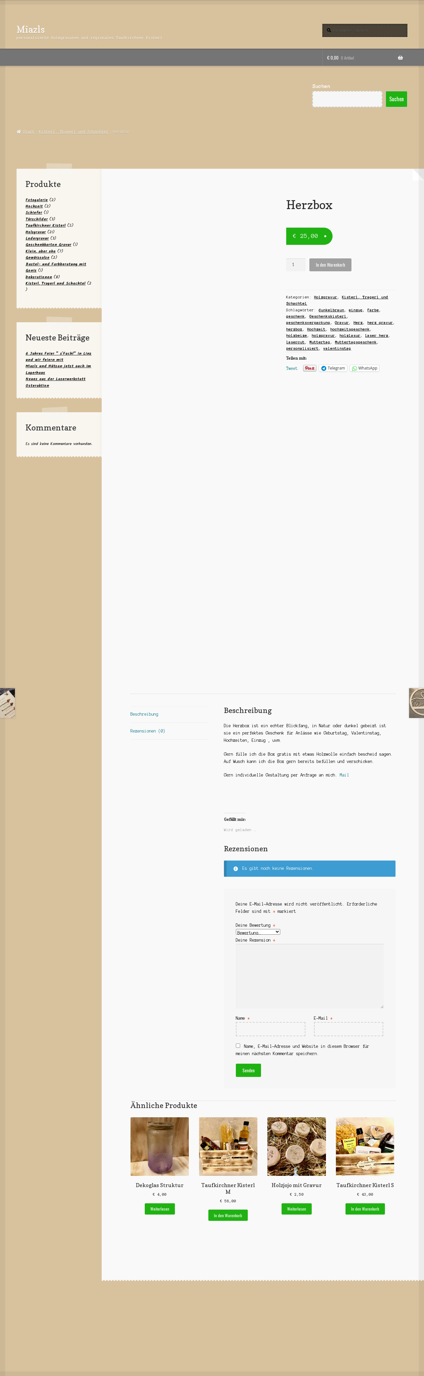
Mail (345, 775)
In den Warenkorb (330, 264)
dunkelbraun (331, 310)
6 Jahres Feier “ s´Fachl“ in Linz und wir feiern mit (58, 356)
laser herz (376, 335)
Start (29, 132)
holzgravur (323, 335)
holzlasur (350, 335)
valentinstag (337, 348)
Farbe (373, 310)
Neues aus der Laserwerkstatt (55, 379)
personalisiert (302, 348)
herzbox (294, 329)
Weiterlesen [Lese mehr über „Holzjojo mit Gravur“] (296, 1209)
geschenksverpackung (308, 323)
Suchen (321, 86)
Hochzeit (316, 329)
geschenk (295, 316)
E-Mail (323, 1018)
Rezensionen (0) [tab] (148, 731)
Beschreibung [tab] (144, 714)
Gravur (342, 323)
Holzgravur (325, 297)
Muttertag (319, 342)
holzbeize (296, 335)
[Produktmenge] (295, 264)
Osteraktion (37, 385)
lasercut (295, 342)
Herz (358, 323)
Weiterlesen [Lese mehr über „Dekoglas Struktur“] (159, 1209)
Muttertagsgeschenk (356, 342)
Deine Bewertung (255, 925)
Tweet (292, 368)
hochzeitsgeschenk (350, 329)
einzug (356, 310)
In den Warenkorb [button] (228, 1215)
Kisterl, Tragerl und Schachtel (74, 132)
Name (243, 1018)
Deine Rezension (255, 940)
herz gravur (380, 323)
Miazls (31, 29)
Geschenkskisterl (327, 316)
